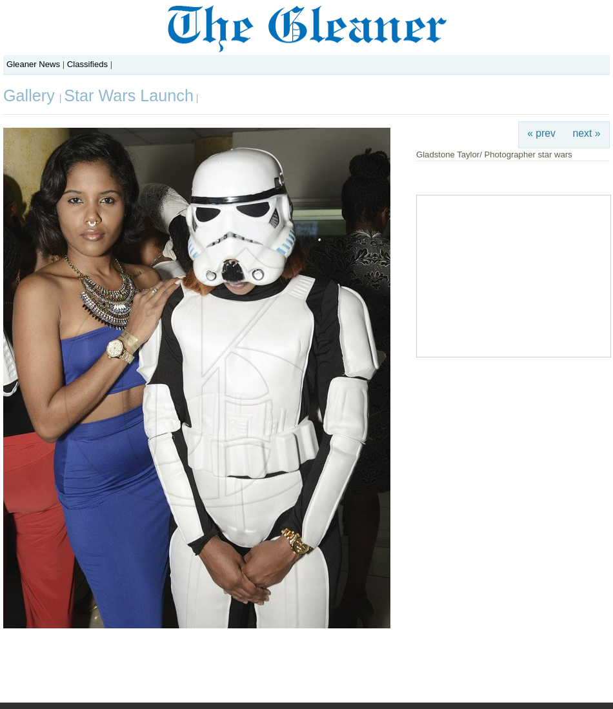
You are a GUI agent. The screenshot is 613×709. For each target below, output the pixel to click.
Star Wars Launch (129, 95)
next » (587, 133)
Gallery (31, 95)
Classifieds (87, 64)
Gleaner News (33, 64)
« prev (541, 133)
